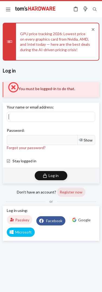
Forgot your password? (26, 147)
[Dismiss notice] (92, 30)
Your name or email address (30, 107)
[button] (8, 9)
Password (15, 130)
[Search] (94, 9)
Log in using (17, 210)
